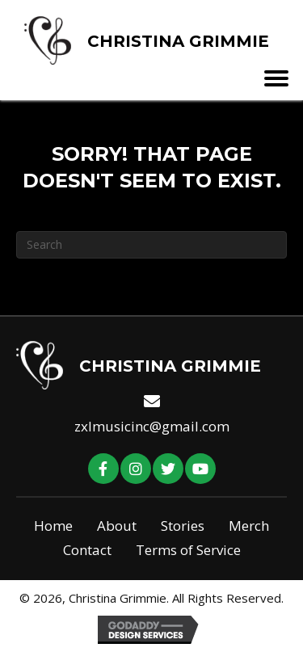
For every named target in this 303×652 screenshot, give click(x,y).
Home (53, 525)
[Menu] (283, 78)
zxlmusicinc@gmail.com (151, 426)
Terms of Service (188, 550)
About (117, 525)
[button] (103, 468)
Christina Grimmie (178, 41)
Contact (87, 550)
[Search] (151, 245)
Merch (249, 525)
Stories (182, 525)
